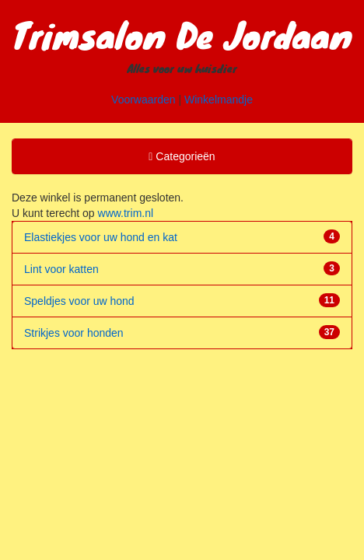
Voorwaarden (143, 99)
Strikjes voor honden (74, 333)
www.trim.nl (126, 213)
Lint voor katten (61, 269)
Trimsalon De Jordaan (182, 34)
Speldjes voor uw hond (79, 301)
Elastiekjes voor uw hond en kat (100, 237)
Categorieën (181, 158)
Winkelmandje (218, 99)
